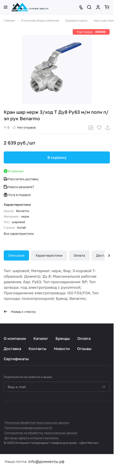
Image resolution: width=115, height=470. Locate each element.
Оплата (79, 255)
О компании (15, 338)
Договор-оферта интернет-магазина (31, 438)
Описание (16, 255)
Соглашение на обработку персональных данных (40, 433)
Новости (62, 348)
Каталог (40, 338)
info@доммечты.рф (46, 461)
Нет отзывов (24, 127)
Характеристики (49, 255)
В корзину (56, 157)
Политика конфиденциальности (28, 428)
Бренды (63, 338)
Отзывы (84, 348)
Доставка (12, 348)
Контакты (37, 348)
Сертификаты (16, 358)
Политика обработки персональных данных (36, 422)
